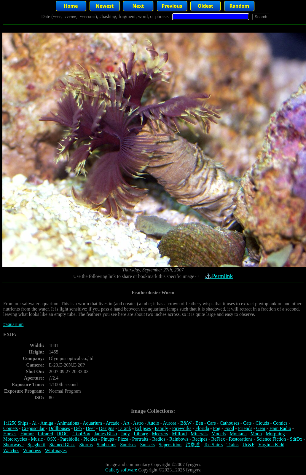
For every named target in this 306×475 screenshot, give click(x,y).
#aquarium (13, 324)
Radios (158, 439)
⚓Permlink (219, 276)
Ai (34, 423)
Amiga (46, 423)
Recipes (199, 439)
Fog (216, 428)
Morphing (275, 433)
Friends (245, 428)
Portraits (140, 439)
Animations (68, 423)
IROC (62, 433)
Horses (9, 433)
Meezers (160, 433)
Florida (202, 428)
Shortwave (13, 444)
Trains (232, 444)
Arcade (112, 423)
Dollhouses (59, 428)
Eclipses (143, 428)
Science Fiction (271, 439)
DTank (124, 428)
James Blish (105, 433)
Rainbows (178, 439)
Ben (199, 423)
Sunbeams (106, 444)
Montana (238, 433)
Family (161, 428)
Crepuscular (33, 428)
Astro (138, 423)
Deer (90, 428)
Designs (106, 428)
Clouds (262, 423)
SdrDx (296, 439)
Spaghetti (36, 444)
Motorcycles (15, 439)
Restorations (241, 439)
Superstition (170, 444)
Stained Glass (63, 444)
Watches (11, 450)
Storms (86, 444)
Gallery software (121, 469)
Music (37, 439)
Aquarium (92, 423)
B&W (186, 423)
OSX (51, 439)
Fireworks (181, 428)
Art (126, 423)
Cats (247, 423)
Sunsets (147, 444)
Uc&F (248, 444)
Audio (153, 423)
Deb (78, 428)
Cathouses (229, 423)
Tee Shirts (213, 444)
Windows (32, 450)
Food (229, 428)
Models (218, 433)
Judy (125, 433)
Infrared (45, 433)
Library (141, 433)
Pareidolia (69, 439)
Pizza (123, 439)
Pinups (107, 439)
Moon (256, 433)
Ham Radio (280, 428)
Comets (10, 428)
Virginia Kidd (271, 444)
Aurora (169, 423)
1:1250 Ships (15, 423)
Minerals (199, 433)
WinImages (56, 450)
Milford (179, 433)
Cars (211, 423)
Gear (260, 428)
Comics (280, 423)
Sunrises (128, 444)
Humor (27, 433)
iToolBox (81, 433)
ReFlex (218, 439)
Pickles (90, 439)
